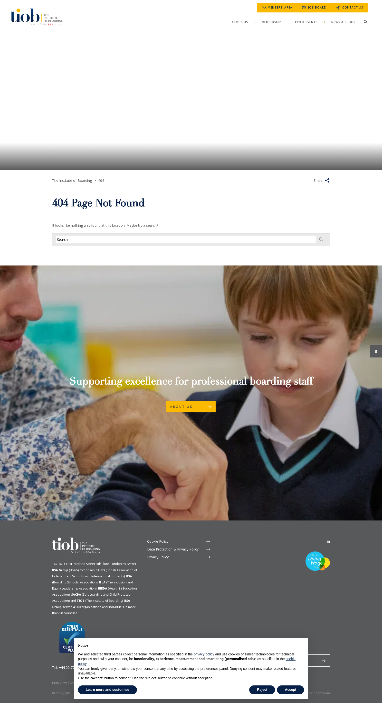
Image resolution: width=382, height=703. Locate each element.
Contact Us (349, 5)
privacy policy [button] (204, 654)
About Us (181, 406)
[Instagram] (376, 351)
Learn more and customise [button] (107, 690)
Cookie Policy (157, 541)
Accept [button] (290, 690)
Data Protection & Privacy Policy (173, 549)
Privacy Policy (158, 557)
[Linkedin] (328, 541)
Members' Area (277, 5)
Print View (59, 683)
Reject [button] (262, 690)
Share (318, 180)
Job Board (314, 5)
